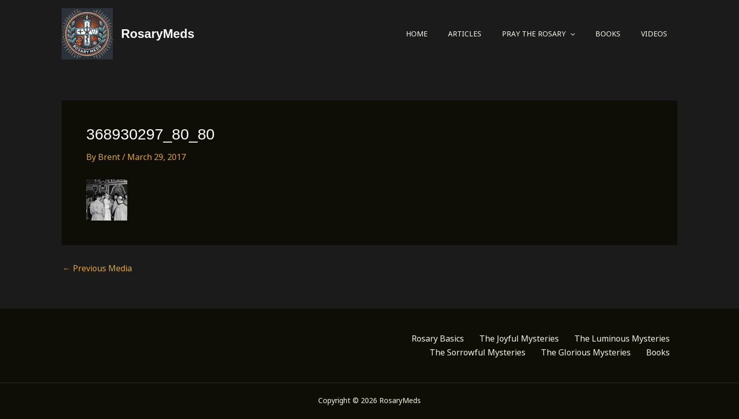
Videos (654, 33)
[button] (570, 33)
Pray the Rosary (538, 33)
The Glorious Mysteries (586, 352)
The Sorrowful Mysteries (478, 352)
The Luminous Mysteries (622, 338)
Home (416, 33)
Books (607, 33)
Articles (464, 33)
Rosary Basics (438, 338)
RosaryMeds (158, 34)
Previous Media (97, 268)
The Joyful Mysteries (519, 338)
